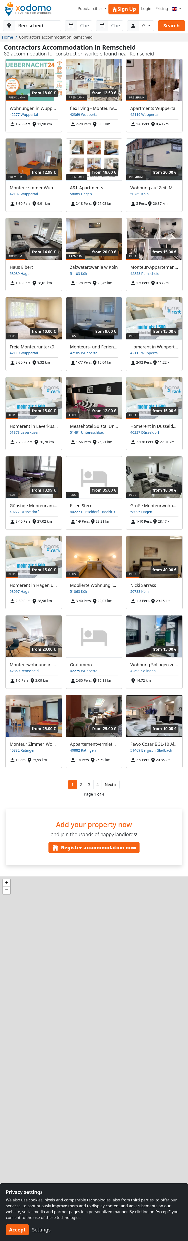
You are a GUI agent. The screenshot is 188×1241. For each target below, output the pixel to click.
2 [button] (81, 784)
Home (7, 37)
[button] (110, 784)
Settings (41, 1229)
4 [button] (97, 784)
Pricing (161, 8)
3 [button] (89, 784)
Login (146, 8)
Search (171, 25)
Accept (17, 1229)
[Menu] (176, 8)
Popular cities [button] (91, 8)
